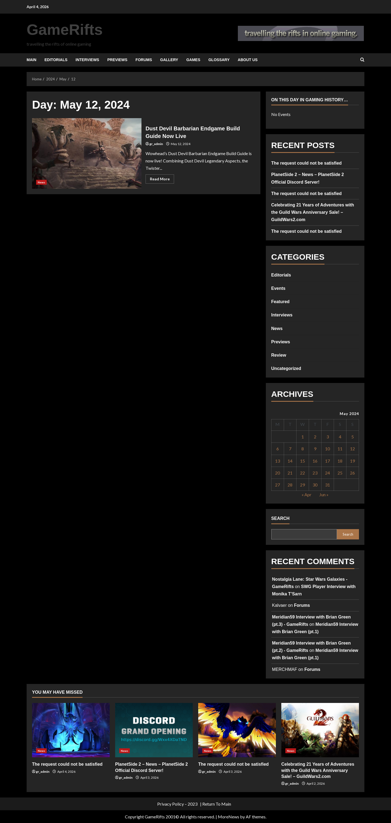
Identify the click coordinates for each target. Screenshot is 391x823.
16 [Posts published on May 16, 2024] (315, 460)
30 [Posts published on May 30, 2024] (315, 484)
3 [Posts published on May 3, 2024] (327, 436)
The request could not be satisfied (306, 163)
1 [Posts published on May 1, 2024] (302, 436)
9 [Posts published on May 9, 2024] (315, 448)
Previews (117, 60)
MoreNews (228, 816)
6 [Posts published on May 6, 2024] (277, 448)
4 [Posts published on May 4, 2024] (340, 436)
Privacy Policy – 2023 (177, 803)
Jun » (324, 494)
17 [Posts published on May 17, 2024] (327, 460)
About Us (248, 60)
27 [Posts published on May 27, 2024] (277, 484)
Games (193, 60)
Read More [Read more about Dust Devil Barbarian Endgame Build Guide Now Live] (162, 180)
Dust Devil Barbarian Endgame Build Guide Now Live (86, 153)
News (41, 182)
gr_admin (156, 144)
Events (278, 288)
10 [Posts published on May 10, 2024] (327, 448)
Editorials (56, 60)
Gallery (169, 60)
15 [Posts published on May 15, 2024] (302, 460)
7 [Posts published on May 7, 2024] (290, 448)
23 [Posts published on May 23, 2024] (315, 472)
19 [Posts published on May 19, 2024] (352, 460)
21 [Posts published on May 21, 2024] (290, 472)
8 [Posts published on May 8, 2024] (302, 448)
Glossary (218, 60)
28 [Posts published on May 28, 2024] (290, 484)
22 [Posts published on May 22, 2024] (302, 472)
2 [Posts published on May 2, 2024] (315, 436)
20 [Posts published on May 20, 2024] (277, 472)
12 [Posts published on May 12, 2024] (352, 448)
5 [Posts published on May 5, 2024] (352, 436)
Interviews (87, 60)
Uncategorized (286, 368)
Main (31, 60)
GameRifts (65, 29)
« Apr (306, 494)
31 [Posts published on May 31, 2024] (327, 484)
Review (278, 355)
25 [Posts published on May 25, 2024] (340, 472)
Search (280, 518)
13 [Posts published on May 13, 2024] (277, 460)
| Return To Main (215, 803)
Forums (143, 60)
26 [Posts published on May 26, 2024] (352, 472)
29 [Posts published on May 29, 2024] (302, 484)
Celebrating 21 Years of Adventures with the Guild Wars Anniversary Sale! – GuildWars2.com (312, 212)
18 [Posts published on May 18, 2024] (340, 460)
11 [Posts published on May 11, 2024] (340, 448)
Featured (280, 301)
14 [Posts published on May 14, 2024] (290, 460)
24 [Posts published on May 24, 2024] (327, 472)
